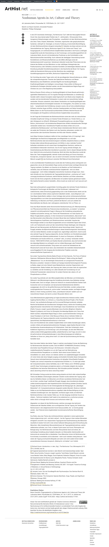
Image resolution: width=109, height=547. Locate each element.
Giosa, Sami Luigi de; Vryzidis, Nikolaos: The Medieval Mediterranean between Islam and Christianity (96, 55)
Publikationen (42, 523)
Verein (91, 536)
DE (97, 10)
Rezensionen (49, 10)
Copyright (92, 531)
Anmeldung (66, 10)
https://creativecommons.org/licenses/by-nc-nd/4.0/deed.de (49, 512)
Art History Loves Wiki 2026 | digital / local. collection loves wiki (96, 41)
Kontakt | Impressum (95, 534)
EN (100, 10)
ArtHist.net (49, 1)
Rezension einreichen (28, 523)
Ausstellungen (43, 525)
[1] (62, 46)
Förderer (92, 544)
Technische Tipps (94, 529)
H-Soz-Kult (10, 1)
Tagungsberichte (43, 527)
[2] (73, 73)
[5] (42, 159)
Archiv (58, 10)
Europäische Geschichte (39, 1)
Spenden (92, 538)
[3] (83, 94)
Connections (17, 1)
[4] (83, 108)
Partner (92, 542)
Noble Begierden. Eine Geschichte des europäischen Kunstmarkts (96, 69)
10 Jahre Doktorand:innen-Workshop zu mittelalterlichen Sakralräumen (95, 92)
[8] (71, 399)
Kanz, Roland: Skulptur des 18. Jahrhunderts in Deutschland (96, 80)
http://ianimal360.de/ (39, 483)
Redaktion (92, 523)
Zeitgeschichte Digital (26, 1)
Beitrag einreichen (36, 10)
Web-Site (58, 523)
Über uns (75, 10)
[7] (34, 366)
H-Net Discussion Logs (62, 525)
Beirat (91, 540)
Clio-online (3, 1)
